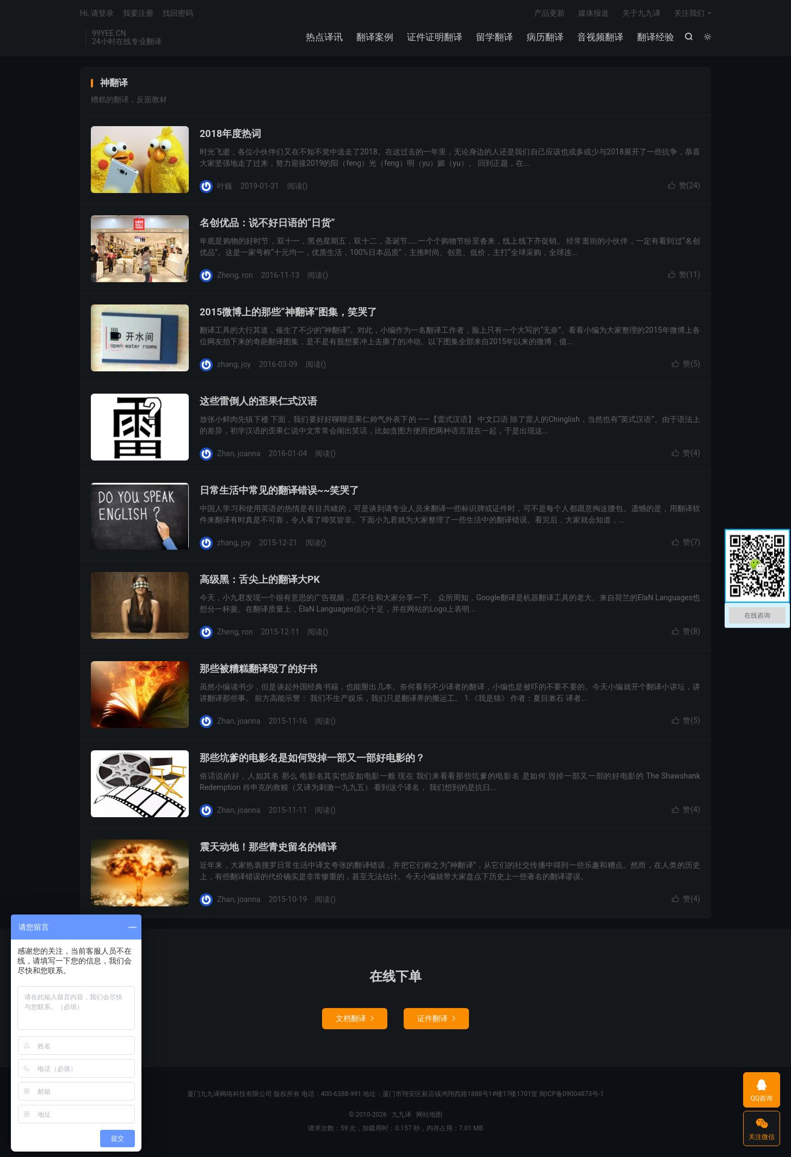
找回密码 (178, 14)
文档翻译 (355, 1020)
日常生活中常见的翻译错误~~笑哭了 (279, 492)
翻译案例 (374, 38)
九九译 (401, 1117)
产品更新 (549, 14)
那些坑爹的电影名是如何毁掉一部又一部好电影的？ (312, 760)
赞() (684, 187)
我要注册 (138, 14)
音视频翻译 (600, 38)
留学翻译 (493, 38)
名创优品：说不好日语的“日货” (267, 225)
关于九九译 (641, 14)
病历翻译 (544, 38)
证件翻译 (436, 1020)
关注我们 (689, 14)
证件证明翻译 (434, 38)
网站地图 (429, 1117)
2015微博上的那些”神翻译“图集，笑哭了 (288, 314)
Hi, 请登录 (97, 14)
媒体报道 (593, 14)
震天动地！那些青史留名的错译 (268, 849)
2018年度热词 (230, 135)
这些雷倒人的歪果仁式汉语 (258, 403)
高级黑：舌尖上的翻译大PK (260, 581)
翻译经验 (654, 38)
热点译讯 (323, 38)
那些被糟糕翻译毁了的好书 (258, 670)
